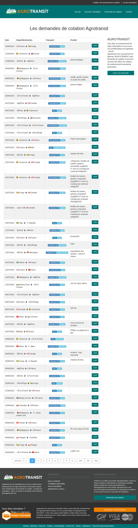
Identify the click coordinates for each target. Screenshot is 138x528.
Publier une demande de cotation (106, 3)
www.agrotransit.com (9, 493)
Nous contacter (54, 481)
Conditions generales (56, 484)
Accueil (77, 12)
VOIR (95, 46)
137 (88, 461)
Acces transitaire (54, 486)
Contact (129, 12)
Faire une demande (121, 73)
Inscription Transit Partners (115, 510)
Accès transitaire (130, 3)
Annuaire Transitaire (92, 12)
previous (18, 461)
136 (80, 461)
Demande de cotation (113, 12)
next (96, 461)
